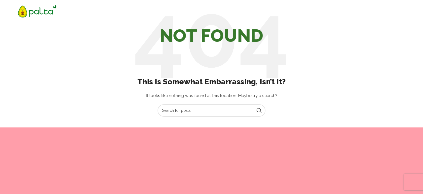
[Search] (211, 110)
